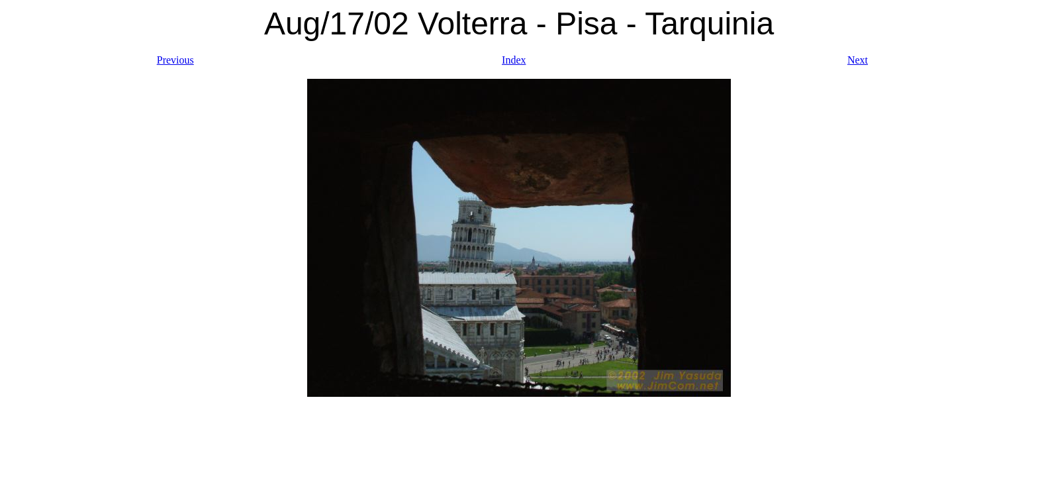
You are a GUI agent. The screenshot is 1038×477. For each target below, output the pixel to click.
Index (514, 60)
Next (857, 60)
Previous (175, 60)
